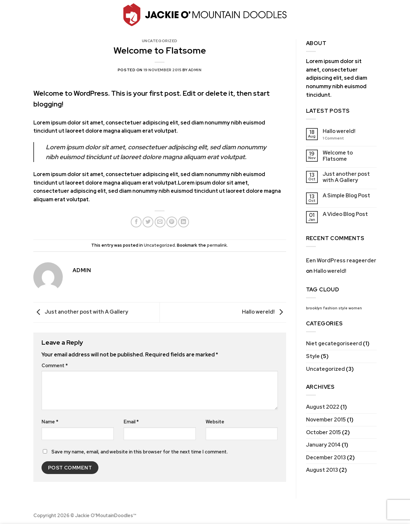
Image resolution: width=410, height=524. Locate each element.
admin (195, 70)
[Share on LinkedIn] (183, 222)
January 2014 (323, 444)
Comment (55, 365)
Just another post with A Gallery (80, 311)
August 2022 (322, 406)
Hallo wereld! (264, 311)
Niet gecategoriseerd (334, 343)
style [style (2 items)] (343, 308)
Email (131, 421)
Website (215, 421)
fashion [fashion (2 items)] (330, 308)
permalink (217, 245)
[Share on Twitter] (148, 222)
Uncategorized (160, 41)
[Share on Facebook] (136, 222)
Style (313, 356)
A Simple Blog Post (346, 195)
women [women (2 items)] (355, 308)
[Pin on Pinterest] (171, 222)
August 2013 (322, 470)
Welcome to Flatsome (338, 156)
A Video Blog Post (345, 214)
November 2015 (326, 419)
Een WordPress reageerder (341, 260)
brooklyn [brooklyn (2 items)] (314, 308)
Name (50, 421)
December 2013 (326, 457)
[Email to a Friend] (160, 222)
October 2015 (323, 432)
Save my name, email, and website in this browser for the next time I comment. (139, 452)
